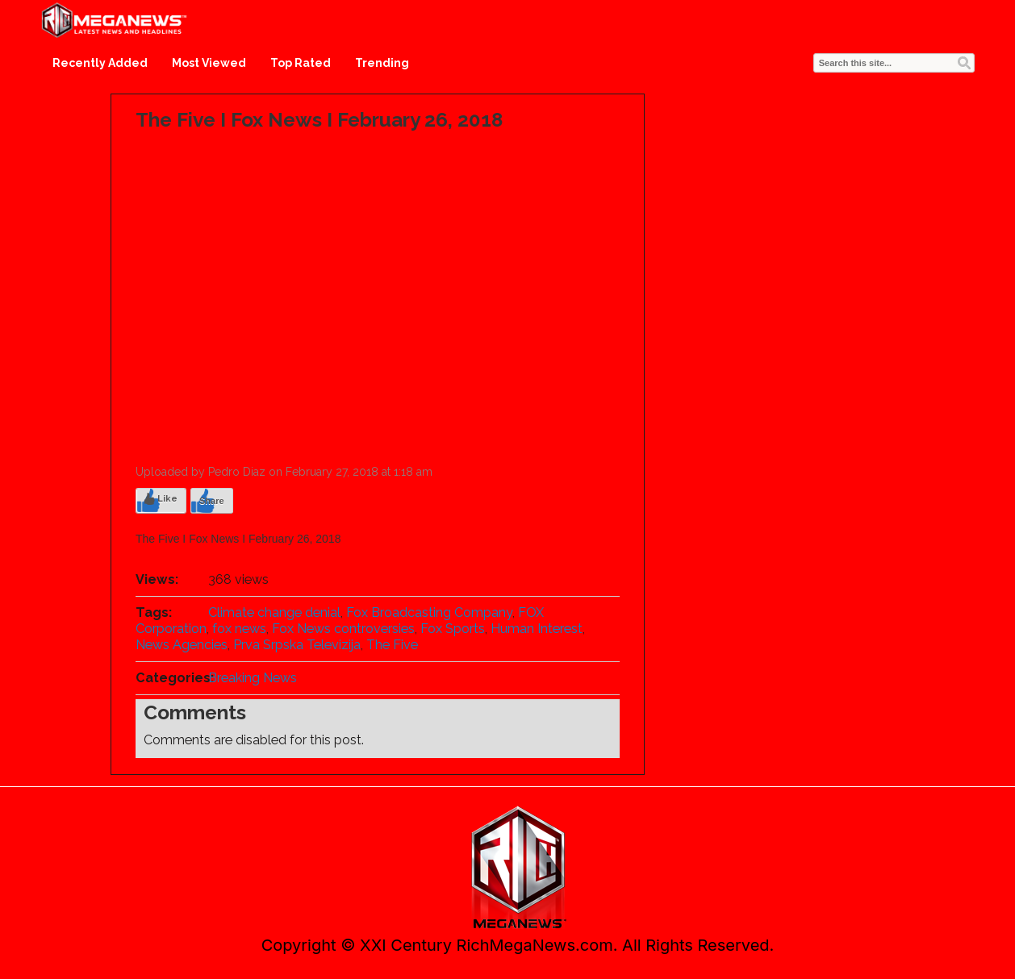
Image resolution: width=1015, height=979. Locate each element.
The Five (392, 644)
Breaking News (252, 677)
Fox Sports (452, 628)
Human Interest (537, 628)
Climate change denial (274, 612)
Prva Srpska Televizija (297, 644)
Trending (382, 62)
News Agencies (182, 644)
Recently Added (100, 62)
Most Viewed (209, 62)
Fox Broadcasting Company (429, 612)
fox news (239, 628)
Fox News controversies (343, 628)
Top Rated (300, 62)
